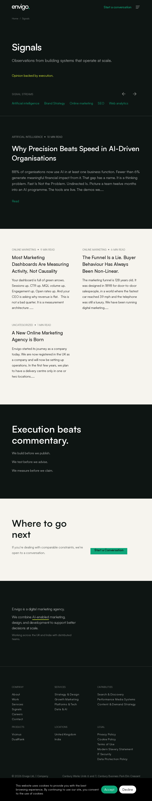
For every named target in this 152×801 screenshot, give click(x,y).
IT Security (104, 760)
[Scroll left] (124, 94)
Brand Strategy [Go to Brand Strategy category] (54, 103)
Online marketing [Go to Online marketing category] (81, 103)
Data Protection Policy (112, 765)
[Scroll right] (135, 94)
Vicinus (16, 740)
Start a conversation (117, 7)
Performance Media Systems (116, 705)
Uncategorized (22, 331)
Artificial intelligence (27, 136)
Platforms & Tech (66, 710)
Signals (17, 715)
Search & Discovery (110, 700)
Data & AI (61, 715)
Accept (109, 790)
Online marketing (24, 249)
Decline (127, 790)
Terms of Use (105, 750)
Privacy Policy (106, 740)
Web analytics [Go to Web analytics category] (118, 103)
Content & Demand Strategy (116, 710)
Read (15, 201)
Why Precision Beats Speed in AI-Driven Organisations (72, 153)
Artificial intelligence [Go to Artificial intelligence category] (25, 103)
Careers (17, 720)
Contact (17, 725)
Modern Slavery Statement (115, 755)
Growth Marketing (67, 705)
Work (15, 705)
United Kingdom (65, 740)
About (16, 700)
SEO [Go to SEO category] (101, 103)
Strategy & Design (67, 700)
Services (17, 710)
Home (15, 18)
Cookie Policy (106, 745)
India (58, 745)
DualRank (18, 745)
